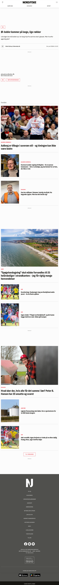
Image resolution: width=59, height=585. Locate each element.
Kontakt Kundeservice (29, 518)
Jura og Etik (29, 514)
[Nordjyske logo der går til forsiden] (29, 2)
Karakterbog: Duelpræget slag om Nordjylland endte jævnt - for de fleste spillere (38, 293)
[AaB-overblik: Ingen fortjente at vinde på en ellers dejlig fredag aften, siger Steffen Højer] (10, 437)
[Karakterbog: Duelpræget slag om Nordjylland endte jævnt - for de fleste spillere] (10, 292)
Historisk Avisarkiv (29, 522)
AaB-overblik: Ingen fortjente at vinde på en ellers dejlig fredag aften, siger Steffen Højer (39, 439)
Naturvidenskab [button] (13, 80)
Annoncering (29, 507)
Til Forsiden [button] (29, 454)
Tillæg (29, 537)
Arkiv (29, 526)
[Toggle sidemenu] (56, 2)
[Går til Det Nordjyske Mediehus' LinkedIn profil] (33, 544)
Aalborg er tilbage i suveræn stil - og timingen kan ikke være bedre (28, 147)
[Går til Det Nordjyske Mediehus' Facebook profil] (25, 544)
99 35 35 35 (30, 552)
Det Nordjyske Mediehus (32, 549)
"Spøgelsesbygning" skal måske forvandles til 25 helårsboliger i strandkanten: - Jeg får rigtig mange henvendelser (26, 275)
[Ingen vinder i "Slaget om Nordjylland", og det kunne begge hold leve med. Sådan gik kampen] (10, 314)
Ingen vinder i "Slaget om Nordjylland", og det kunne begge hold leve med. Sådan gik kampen (37, 316)
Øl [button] (3, 27)
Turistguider (29, 534)
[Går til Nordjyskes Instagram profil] (29, 544)
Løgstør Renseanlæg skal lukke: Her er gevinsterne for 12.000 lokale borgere (38, 412)
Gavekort (29, 503)
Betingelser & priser (29, 510)
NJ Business (30, 495)
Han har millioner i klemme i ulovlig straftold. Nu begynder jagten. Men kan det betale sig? (36, 194)
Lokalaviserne (29, 530)
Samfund (10, 6)
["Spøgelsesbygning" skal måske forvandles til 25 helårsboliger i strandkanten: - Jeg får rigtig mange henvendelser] (29, 248)
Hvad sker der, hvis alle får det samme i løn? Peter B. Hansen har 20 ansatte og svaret (27, 392)
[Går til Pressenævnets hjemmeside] (29, 560)
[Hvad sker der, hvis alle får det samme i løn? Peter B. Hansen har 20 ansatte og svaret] (29, 365)
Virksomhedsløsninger (29, 499)
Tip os (29, 491)
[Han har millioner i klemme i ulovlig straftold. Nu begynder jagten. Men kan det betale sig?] (10, 192)
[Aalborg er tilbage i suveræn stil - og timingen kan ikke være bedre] (29, 123)
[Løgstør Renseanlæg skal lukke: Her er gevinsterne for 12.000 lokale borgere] (10, 410)
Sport (49, 6)
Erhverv (29, 6)
